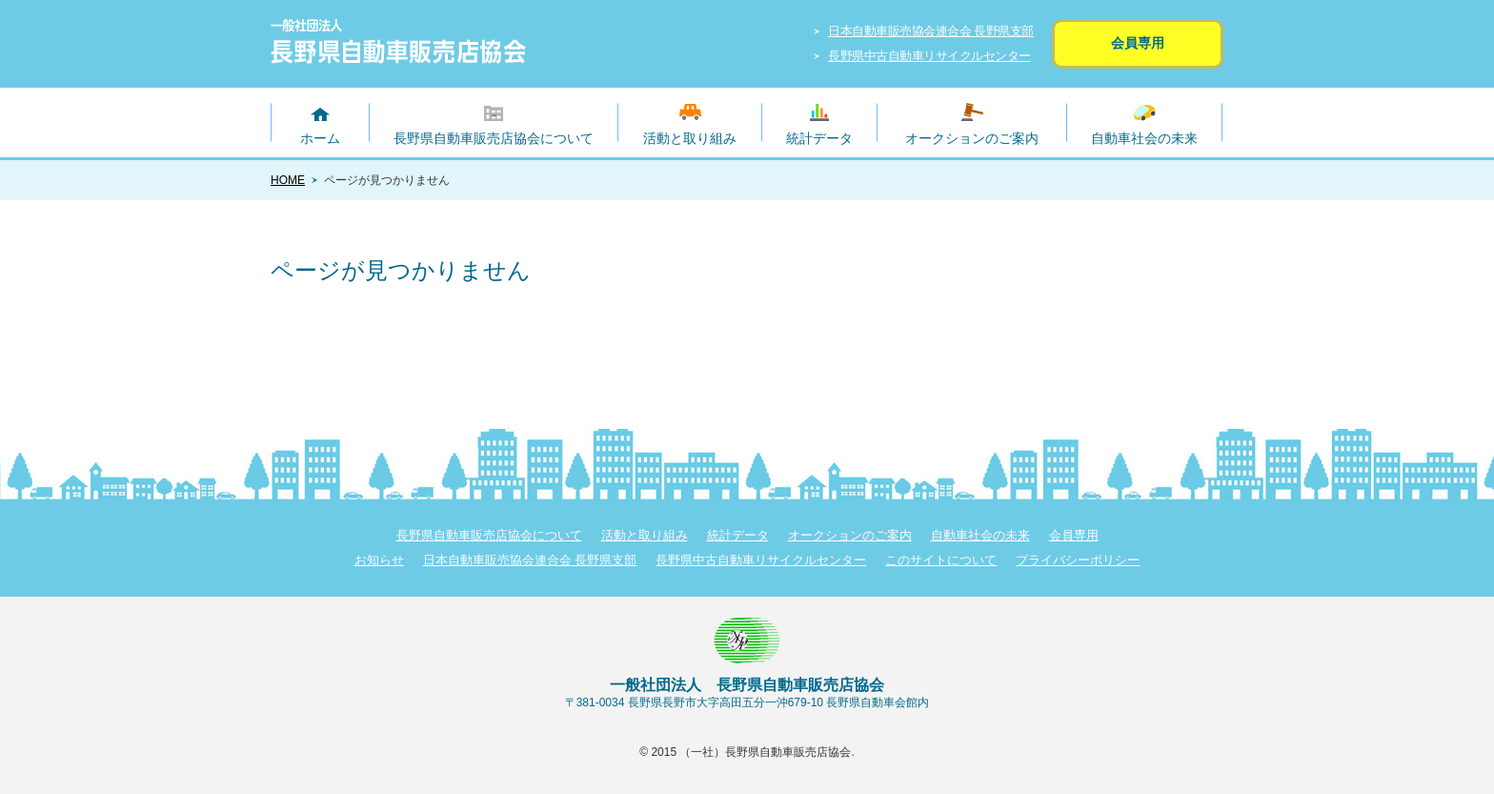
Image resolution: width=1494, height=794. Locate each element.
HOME (288, 180)
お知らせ (379, 560)
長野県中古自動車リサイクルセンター (929, 56)
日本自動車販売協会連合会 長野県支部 (931, 31)
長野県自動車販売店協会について (494, 138)
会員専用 (1137, 43)
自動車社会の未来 (1144, 138)
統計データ (819, 138)
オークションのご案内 (972, 138)
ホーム (320, 138)
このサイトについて (941, 560)
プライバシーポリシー (1078, 560)
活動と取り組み (690, 138)
